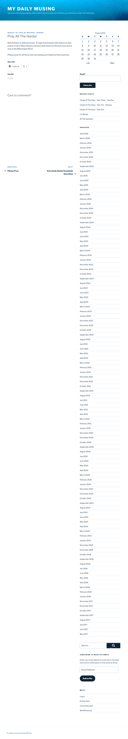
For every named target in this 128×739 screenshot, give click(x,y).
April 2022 (84, 358)
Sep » (112, 63)
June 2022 (84, 349)
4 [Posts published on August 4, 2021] (100, 41)
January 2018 (85, 596)
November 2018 (86, 550)
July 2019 (83, 512)
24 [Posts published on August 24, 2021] (95, 54)
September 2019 (86, 503)
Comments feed (86, 706)
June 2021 (84, 405)
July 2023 (84, 288)
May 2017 (84, 634)
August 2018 (85, 564)
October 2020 (85, 442)
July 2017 (83, 625)
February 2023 (86, 311)
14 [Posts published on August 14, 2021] (118, 45)
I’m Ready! (84, 114)
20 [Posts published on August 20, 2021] (112, 50)
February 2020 (86, 480)
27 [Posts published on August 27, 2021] (113, 54)
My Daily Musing (31, 9)
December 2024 (86, 208)
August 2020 (85, 451)
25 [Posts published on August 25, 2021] (101, 54)
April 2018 (84, 582)
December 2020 (86, 433)
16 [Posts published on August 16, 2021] (89, 50)
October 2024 (85, 218)
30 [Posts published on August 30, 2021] (88, 58)
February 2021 (85, 423)
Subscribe (87, 678)
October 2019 (85, 498)
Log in (82, 696)
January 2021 (85, 428)
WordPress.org (86, 710)
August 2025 (85, 171)
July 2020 (84, 456)
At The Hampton (86, 119)
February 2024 (86, 255)
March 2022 (85, 363)
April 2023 (84, 302)
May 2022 (84, 353)
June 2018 (84, 573)
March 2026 (85, 138)
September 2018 (86, 559)
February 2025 (86, 199)
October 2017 (85, 611)
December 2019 (86, 489)
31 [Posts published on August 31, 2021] (95, 58)
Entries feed (84, 701)
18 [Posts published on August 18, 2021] (101, 50)
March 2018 (85, 587)
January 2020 (85, 484)
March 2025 (85, 194)
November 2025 (86, 157)
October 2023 (85, 274)
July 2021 (83, 400)
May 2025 (84, 185)
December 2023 (86, 265)
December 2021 (86, 377)
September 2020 (87, 447)
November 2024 (86, 213)
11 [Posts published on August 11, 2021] (101, 45)
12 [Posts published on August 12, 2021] (107, 45)
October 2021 (85, 386)
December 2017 (86, 601)
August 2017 (85, 620)
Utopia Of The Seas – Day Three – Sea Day (97, 100)
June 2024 (84, 236)
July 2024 (84, 232)
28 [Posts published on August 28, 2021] (118, 54)
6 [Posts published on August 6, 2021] (112, 41)
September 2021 (86, 391)
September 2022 (86, 335)
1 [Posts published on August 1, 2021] (82, 41)
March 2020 (85, 475)
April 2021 (84, 414)
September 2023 (87, 279)
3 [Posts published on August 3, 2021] (94, 41)
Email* (100, 77)
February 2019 (85, 536)
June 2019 (84, 517)
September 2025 (87, 166)
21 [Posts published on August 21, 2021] (118, 50)
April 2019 (84, 526)
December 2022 (86, 321)
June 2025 (84, 180)
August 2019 (85, 508)
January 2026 (85, 148)
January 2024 (85, 260)
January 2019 (85, 540)
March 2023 (85, 307)
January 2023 (85, 316)
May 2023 (84, 297)
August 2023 (85, 283)
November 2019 (86, 494)
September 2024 (87, 222)
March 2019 (85, 531)
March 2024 (85, 251)
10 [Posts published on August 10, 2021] (95, 45)
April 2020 (84, 470)
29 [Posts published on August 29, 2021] (82, 58)
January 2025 (85, 204)
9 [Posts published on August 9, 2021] (88, 45)
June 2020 (84, 461)
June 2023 (84, 293)
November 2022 (86, 325)
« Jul (88, 63)
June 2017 (84, 629)
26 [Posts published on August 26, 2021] (107, 54)
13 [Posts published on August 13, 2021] (113, 45)
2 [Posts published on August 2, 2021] (88, 41)
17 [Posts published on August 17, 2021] (95, 50)
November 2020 (86, 437)
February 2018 (85, 592)
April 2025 (84, 190)
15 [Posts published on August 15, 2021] (82, 50)
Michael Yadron (35, 33)
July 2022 (83, 344)
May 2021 (84, 409)
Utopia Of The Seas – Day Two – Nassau (96, 105)
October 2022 (85, 330)
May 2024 (84, 241)
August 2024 (85, 227)
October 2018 (85, 554)
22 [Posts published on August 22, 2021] (82, 54)
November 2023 (86, 269)
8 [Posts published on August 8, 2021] (82, 45)
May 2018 (84, 578)
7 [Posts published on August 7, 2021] (118, 41)
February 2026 (86, 143)
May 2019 (84, 522)
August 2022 (85, 339)
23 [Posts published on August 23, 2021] (89, 54)
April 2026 (84, 134)
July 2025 (84, 176)
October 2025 (85, 162)
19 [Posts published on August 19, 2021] (107, 50)
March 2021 (85, 419)
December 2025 (86, 152)
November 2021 (86, 381)
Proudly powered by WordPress (19, 733)
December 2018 (86, 545)
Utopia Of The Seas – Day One (92, 109)
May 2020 (84, 465)
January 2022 (85, 372)
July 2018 (83, 568)
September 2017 (86, 615)
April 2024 (84, 246)
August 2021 (85, 395)
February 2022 (85, 367)
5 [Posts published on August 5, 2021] (106, 41)
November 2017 (86, 606)
